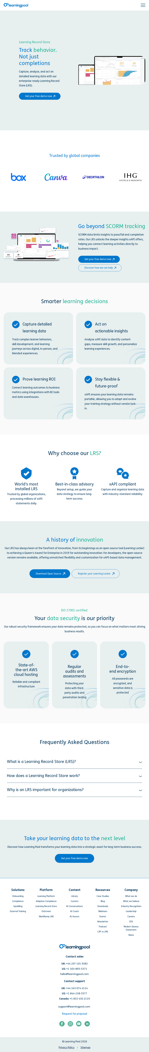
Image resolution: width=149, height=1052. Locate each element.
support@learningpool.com (74, 1006)
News (131, 935)
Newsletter (102, 921)
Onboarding (18, 896)
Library (74, 896)
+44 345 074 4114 (77, 988)
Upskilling (17, 906)
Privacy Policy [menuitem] (66, 1047)
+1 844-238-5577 (76, 993)
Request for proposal (74, 1013)
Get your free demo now (39, 96)
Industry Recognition (131, 906)
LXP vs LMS (102, 931)
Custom (74, 901)
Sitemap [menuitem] (85, 1047)
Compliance (18, 901)
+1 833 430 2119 (80, 998)
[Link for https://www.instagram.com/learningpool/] (70, 1024)
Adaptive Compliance (46, 901)
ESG (131, 921)
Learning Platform (46, 896)
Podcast (103, 926)
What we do (131, 896)
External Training (18, 911)
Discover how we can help (100, 267)
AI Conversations (74, 906)
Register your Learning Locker (95, 573)
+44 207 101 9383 (77, 963)
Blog (103, 901)
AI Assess (74, 916)
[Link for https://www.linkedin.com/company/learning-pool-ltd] (87, 1024)
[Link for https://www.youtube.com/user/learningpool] (78, 1024)
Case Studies (103, 896)
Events (102, 916)
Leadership (131, 911)
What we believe (131, 901)
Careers (131, 916)
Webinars (102, 911)
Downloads (102, 906)
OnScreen (46, 911)
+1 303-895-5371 (76, 968)
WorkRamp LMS (46, 916)
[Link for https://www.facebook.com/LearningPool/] (62, 1024)
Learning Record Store (46, 906)
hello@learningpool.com (74, 974)
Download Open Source (50, 573)
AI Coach (74, 911)
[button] (143, 5)
